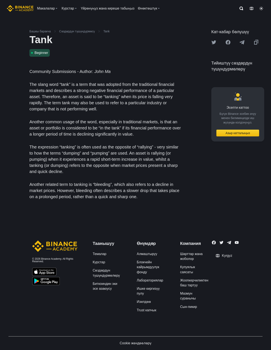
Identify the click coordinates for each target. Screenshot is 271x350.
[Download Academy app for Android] (46, 281)
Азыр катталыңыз (237, 133)
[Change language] (251, 8)
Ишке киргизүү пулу (148, 291)
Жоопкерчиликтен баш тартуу (194, 283)
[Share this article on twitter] (213, 42)
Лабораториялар (150, 280)
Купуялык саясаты (187, 269)
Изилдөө (144, 301)
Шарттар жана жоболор (191, 256)
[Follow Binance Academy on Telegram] (229, 242)
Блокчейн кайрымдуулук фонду (148, 267)
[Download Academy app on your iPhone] (44, 272)
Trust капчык (146, 310)
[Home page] (20, 8)
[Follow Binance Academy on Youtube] (237, 242)
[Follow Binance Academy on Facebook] (214, 242)
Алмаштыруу (147, 254)
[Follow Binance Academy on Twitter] (221, 242)
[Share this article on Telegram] (242, 42)
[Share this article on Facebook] (228, 42)
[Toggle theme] (261, 8)
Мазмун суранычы (188, 296)
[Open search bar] (240, 8)
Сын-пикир (188, 307)
